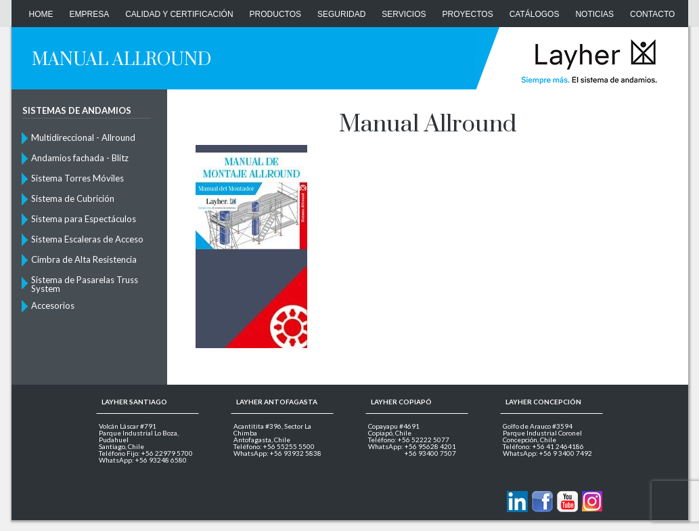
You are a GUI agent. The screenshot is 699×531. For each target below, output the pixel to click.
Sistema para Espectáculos (83, 218)
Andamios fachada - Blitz (80, 157)
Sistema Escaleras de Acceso (87, 239)
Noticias (594, 14)
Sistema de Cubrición (72, 198)
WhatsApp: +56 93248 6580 (143, 460)
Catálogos (535, 14)
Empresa (90, 14)
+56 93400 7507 (430, 453)
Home (41, 14)
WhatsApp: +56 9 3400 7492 (547, 453)
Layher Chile (587, 61)
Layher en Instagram (592, 501)
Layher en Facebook (542, 501)
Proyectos (468, 14)
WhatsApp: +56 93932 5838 (277, 453)
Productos (275, 14)
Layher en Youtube (567, 501)
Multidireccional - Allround (83, 137)
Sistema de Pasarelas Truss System (84, 283)
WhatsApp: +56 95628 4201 (412, 446)
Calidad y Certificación (179, 14)
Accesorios (52, 305)
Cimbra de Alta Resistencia (84, 259)
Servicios (404, 14)
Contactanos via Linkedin (517, 501)
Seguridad (341, 14)
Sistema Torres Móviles (77, 178)
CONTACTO (652, 14)
